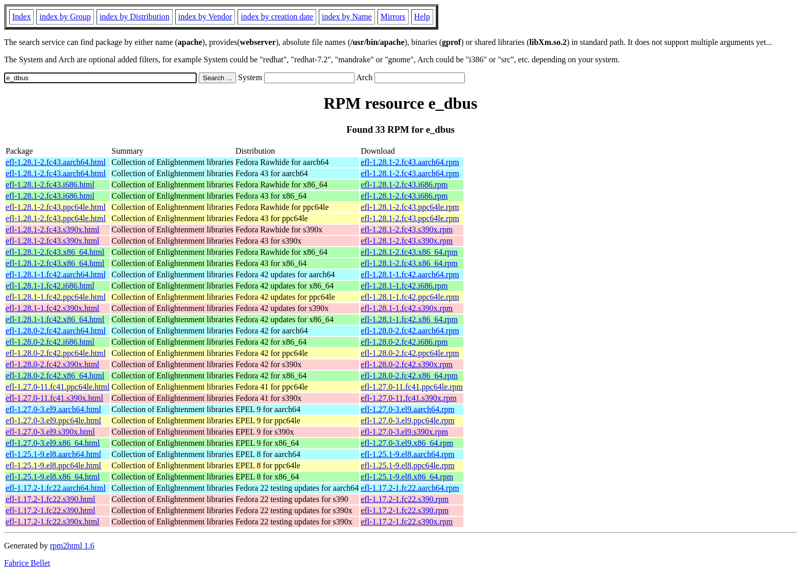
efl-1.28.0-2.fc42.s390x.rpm (407, 364)
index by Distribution (135, 16)
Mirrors (393, 16)
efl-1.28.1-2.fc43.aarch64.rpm (410, 162)
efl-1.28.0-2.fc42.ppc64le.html (56, 353)
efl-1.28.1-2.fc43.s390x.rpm (407, 229)
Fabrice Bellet (27, 563)
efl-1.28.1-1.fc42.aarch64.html (56, 274)
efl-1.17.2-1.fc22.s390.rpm (405, 499)
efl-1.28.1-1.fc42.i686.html (50, 285)
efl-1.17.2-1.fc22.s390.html (51, 499)
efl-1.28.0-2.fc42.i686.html (50, 342)
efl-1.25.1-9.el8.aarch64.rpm (407, 454)
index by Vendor (205, 16)
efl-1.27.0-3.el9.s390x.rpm (404, 431)
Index (21, 16)
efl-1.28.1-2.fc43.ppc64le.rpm (410, 207)
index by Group (64, 16)
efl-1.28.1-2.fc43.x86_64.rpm (409, 252)
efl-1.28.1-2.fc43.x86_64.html (55, 252)
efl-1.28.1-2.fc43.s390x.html (53, 229)
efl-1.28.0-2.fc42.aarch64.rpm (410, 330)
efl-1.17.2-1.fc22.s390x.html (53, 521)
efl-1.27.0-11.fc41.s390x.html (54, 398)
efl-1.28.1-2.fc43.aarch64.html (56, 162)
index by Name (347, 16)
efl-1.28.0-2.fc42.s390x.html (53, 364)
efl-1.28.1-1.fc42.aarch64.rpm (410, 274)
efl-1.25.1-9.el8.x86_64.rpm (407, 476)
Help (422, 16)
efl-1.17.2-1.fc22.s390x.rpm (407, 521)
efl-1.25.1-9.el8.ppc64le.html (53, 465)
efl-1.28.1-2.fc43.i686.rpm (404, 184)
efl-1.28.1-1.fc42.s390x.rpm (407, 308)
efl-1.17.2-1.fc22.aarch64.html (56, 488)
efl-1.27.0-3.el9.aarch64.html (53, 409)
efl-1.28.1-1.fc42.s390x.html (53, 308)
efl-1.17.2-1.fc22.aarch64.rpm (410, 488)
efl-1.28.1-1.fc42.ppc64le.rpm (410, 297)
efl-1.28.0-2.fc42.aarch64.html (56, 330)
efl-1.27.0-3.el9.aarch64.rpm (407, 409)
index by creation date (277, 16)
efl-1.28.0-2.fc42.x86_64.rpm (409, 375)
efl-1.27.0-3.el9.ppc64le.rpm (408, 420)
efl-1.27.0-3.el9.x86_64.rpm (407, 443)
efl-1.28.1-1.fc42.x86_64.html (55, 319)
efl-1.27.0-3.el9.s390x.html (50, 431)
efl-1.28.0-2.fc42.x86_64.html (55, 375)
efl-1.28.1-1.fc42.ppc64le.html (56, 297)
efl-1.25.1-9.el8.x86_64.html (53, 476)
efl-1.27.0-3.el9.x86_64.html (53, 443)
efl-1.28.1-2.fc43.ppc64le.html (56, 207)
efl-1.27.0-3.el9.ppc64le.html (53, 420)
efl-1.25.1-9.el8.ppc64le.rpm (408, 465)
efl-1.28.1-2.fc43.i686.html (50, 184)
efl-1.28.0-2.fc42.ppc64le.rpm (410, 353)
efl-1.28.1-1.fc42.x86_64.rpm (409, 319)
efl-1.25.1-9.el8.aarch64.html (53, 454)
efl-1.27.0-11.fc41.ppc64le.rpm (412, 386)
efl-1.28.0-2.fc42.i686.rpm (404, 342)
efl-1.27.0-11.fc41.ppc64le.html (57, 386)
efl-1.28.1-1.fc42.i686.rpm (404, 285)
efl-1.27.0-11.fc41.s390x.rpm (408, 398)
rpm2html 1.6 (72, 545)
